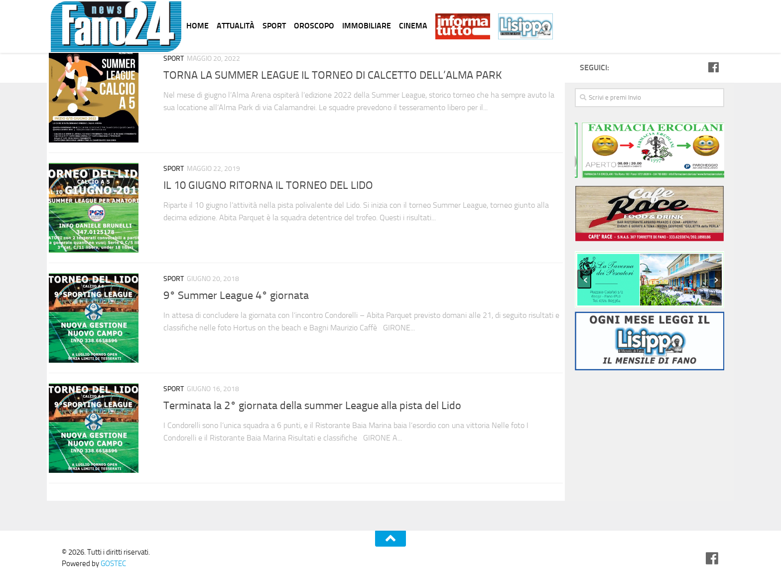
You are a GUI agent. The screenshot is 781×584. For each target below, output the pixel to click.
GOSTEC (112, 563)
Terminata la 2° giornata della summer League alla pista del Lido (312, 405)
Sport (173, 58)
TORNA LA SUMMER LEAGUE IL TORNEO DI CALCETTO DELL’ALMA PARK (332, 75)
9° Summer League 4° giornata (236, 295)
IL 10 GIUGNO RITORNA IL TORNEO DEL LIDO (268, 185)
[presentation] (584, 279)
